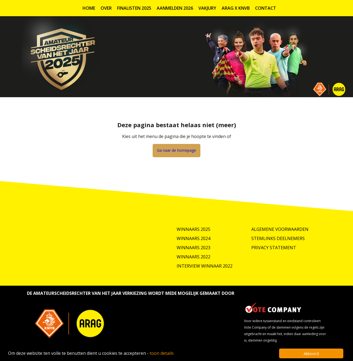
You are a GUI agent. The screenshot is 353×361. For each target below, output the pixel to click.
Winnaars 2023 (193, 248)
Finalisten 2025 (134, 8)
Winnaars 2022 (193, 257)
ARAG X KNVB (236, 8)
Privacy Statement (273, 248)
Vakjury (207, 8)
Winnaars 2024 (193, 238)
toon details (162, 353)
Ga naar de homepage (176, 150)
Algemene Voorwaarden (280, 229)
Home (89, 8)
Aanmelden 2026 (175, 8)
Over (106, 8)
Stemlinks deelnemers (278, 238)
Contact (265, 8)
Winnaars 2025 (193, 229)
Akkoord (311, 353)
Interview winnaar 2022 (204, 266)
